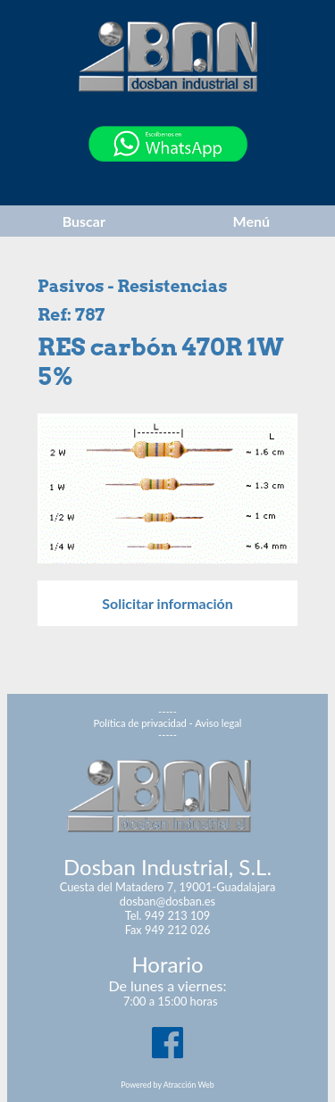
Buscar (84, 221)
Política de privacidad (140, 723)
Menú (251, 221)
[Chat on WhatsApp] (168, 182)
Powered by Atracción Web (167, 1084)
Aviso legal (218, 723)
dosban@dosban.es (167, 901)
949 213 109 (177, 915)
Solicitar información (167, 603)
